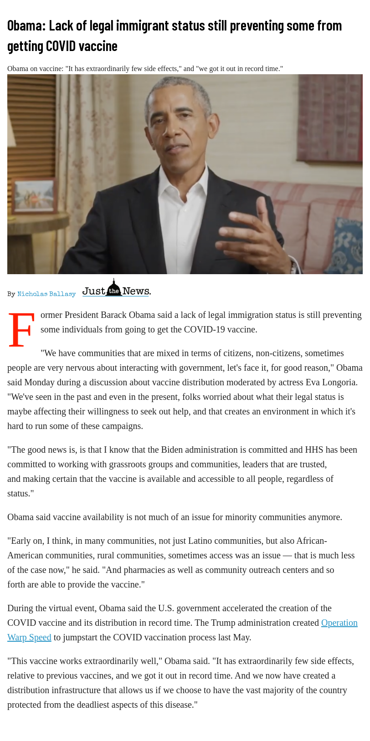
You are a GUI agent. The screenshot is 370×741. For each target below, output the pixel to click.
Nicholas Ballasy (46, 294)
